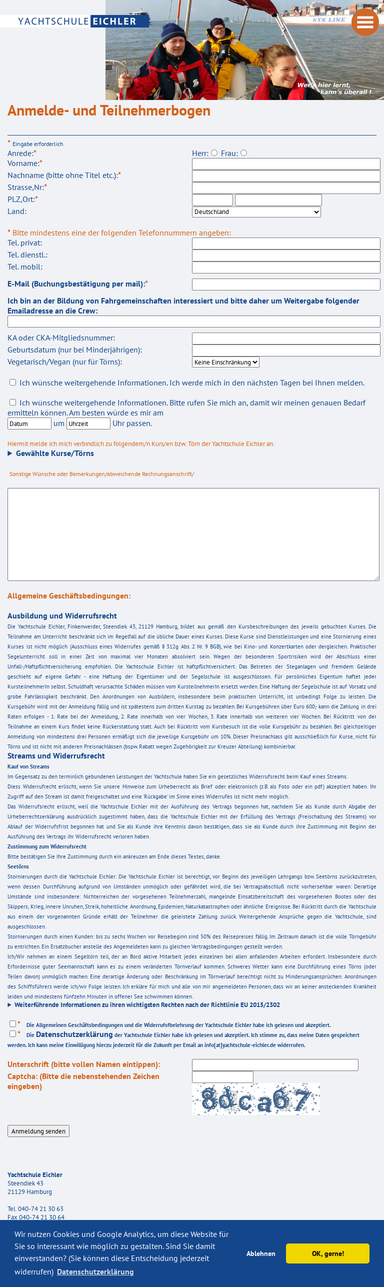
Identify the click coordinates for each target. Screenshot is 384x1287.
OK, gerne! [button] (328, 1253)
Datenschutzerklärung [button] (95, 1271)
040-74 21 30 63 (41, 1208)
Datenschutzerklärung (74, 1034)
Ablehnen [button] (261, 1253)
